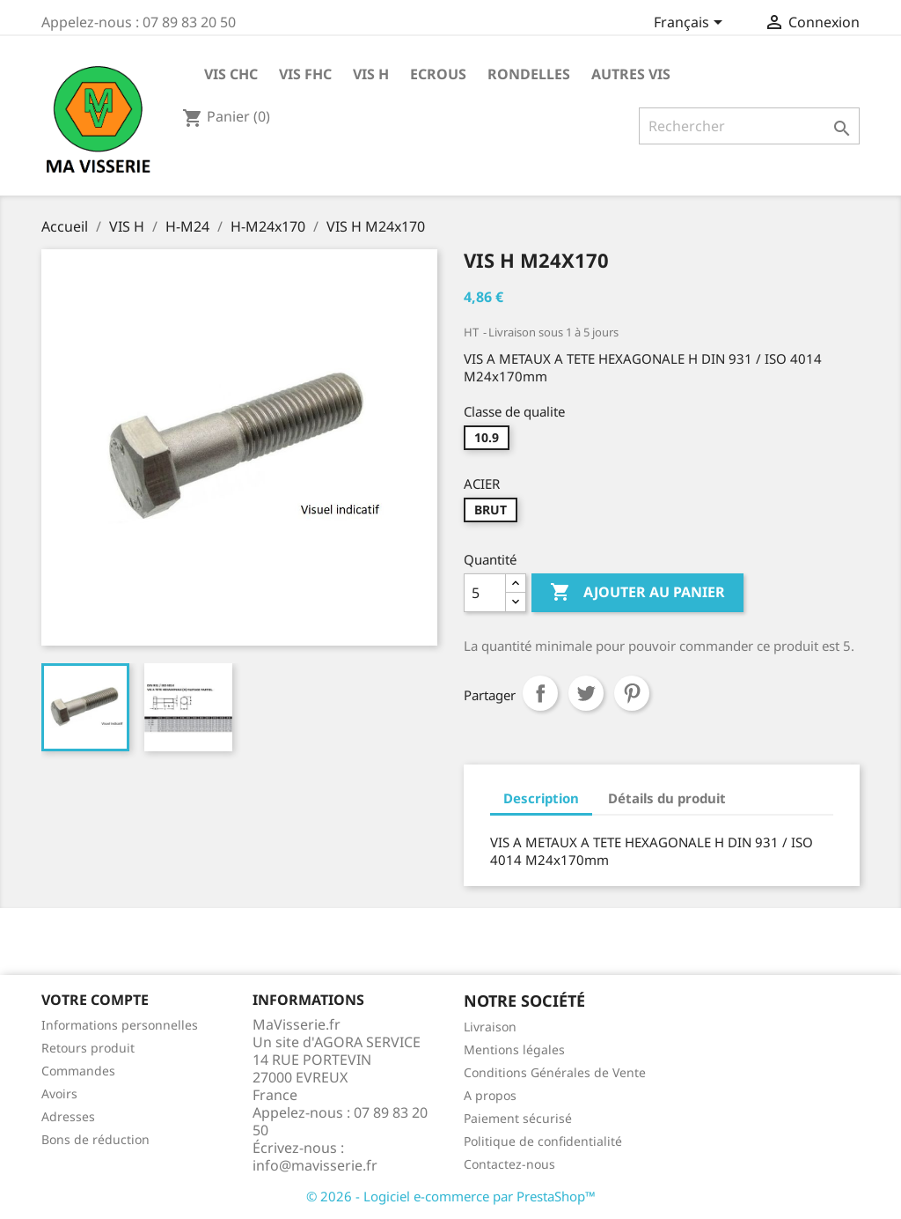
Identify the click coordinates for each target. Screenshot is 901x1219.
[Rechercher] (749, 125)
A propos (490, 1095)
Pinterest (631, 693)
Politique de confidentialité (543, 1141)
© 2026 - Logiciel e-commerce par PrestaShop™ (451, 1196)
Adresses (68, 1116)
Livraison (490, 1026)
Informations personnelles (119, 1024)
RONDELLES (528, 74)
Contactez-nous (509, 1164)
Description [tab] (541, 798)
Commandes (78, 1070)
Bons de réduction (95, 1139)
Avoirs (59, 1093)
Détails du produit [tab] (667, 798)
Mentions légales (514, 1049)
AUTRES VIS (630, 74)
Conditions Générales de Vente (555, 1072)
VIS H (371, 74)
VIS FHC (305, 74)
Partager (540, 693)
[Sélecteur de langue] (691, 23)
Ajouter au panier (637, 592)
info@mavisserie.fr (315, 1165)
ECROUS (438, 74)
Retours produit (88, 1047)
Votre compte (95, 999)
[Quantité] (485, 592)
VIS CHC (231, 74)
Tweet (586, 693)
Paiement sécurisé (518, 1118)
